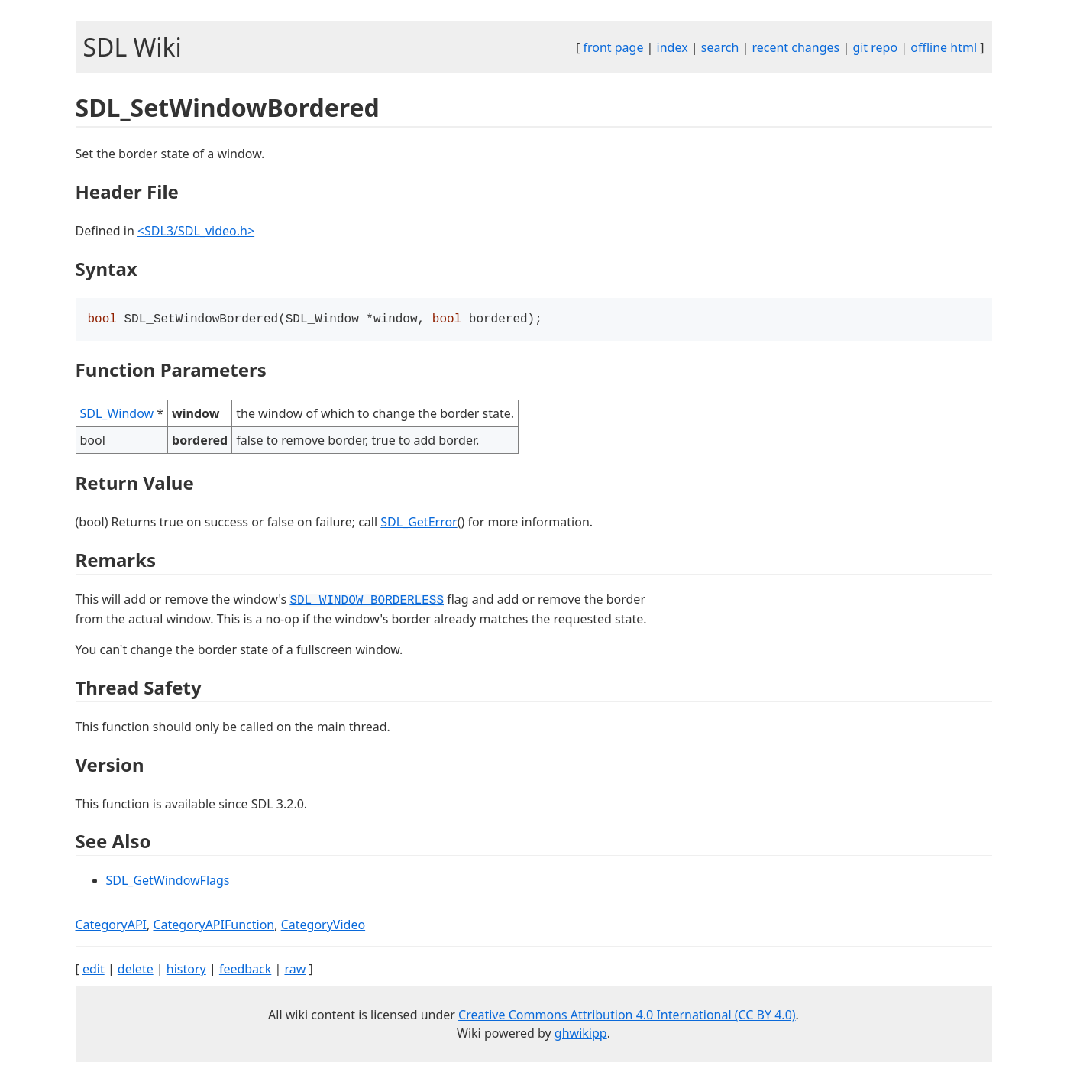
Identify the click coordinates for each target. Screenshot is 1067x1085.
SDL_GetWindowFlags (168, 881)
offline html (943, 47)
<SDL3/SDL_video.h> (195, 230)
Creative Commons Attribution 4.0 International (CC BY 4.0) (627, 1016)
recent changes (795, 47)
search (720, 47)
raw (295, 970)
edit (93, 970)
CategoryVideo (323, 926)
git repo (874, 47)
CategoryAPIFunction (213, 926)
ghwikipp (581, 1034)
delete (136, 970)
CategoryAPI (111, 926)
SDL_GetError (418, 523)
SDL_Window (117, 414)
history (186, 970)
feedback (245, 970)
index (672, 47)
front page (613, 47)
